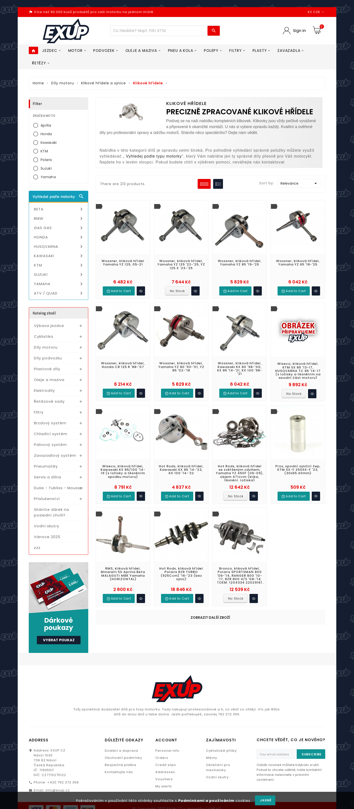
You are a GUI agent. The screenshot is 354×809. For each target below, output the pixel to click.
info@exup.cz (57, 768)
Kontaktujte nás (119, 750)
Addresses (165, 750)
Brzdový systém (50, 423)
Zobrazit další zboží (210, 569)
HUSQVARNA (59, 247)
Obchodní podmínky (123, 736)
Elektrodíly (44, 390)
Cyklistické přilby (221, 728)
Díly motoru (46, 347)
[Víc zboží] (159, 31)
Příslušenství (47, 498)
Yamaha (48, 177)
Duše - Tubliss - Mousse (58, 487)
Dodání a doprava (121, 728)
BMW (59, 218)
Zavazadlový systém (55, 455)
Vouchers (164, 757)
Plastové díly (47, 368)
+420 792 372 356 (63, 760)
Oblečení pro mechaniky (218, 745)
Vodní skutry (46, 526)
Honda (46, 134)
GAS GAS (59, 228)
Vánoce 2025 (47, 536)
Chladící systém (50, 433)
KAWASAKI (59, 256)
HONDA (59, 237)
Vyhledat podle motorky (58, 196)
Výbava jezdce (49, 325)
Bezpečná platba (120, 743)
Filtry (39, 412)
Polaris (46, 159)
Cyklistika (43, 336)
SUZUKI (59, 275)
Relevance (299, 183)
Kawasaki (49, 142)
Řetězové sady (49, 401)
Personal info (167, 728)
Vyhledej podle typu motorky (154, 156)
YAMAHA (59, 284)
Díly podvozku (48, 358)
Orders (161, 736)
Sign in (299, 30)
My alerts (163, 764)
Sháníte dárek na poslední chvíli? (51, 512)
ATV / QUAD (59, 293)
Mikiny (211, 736)
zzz (37, 547)
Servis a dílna (47, 477)
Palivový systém (50, 444)
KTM (44, 151)
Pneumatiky (46, 466)
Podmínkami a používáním (206, 800)
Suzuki (46, 168)
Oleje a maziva (49, 379)
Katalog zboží (44, 313)
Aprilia (46, 125)
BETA (59, 209)
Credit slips (165, 743)
